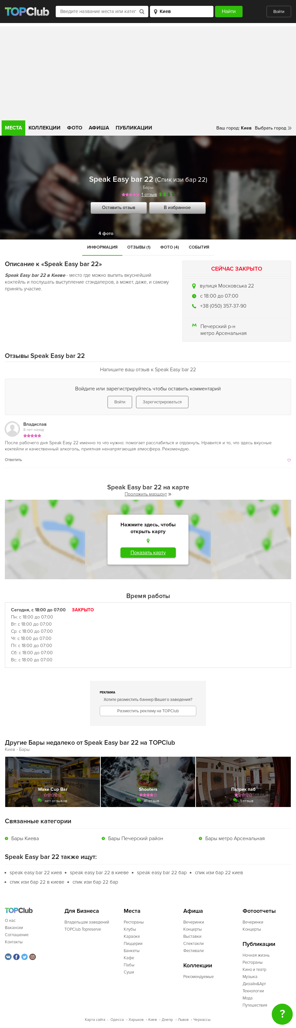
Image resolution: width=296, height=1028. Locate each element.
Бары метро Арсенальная (235, 838)
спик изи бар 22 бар (95, 882)
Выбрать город (270, 128)
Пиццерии (133, 943)
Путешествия (255, 1005)
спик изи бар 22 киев (219, 872)
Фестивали (193, 950)
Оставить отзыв (118, 207)
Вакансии (14, 927)
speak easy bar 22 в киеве (99, 872)
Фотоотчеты (259, 911)
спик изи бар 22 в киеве (37, 882)
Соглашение (16, 934)
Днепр (167, 1019)
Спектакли (193, 943)
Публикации (134, 128)
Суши (129, 972)
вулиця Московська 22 (227, 286)
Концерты (192, 929)
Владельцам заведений (86, 922)
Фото (74, 128)
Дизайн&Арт (254, 983)
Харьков (136, 1019)
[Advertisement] (148, 71)
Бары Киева (25, 838)
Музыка (250, 976)
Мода (248, 998)
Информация (102, 247)
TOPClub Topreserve (82, 929)
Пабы (129, 965)
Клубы (130, 929)
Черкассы (202, 1019)
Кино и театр (254, 969)
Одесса (117, 1019)
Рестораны (134, 922)
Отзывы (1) (139, 247)
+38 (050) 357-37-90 (223, 306)
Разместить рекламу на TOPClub (148, 711)
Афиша (99, 128)
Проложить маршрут (148, 494)
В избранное (177, 207)
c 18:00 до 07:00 (219, 296)
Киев (152, 1019)
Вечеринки (193, 922)
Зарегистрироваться (162, 402)
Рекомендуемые (198, 976)
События (199, 247)
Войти (278, 11)
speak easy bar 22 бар (162, 872)
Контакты (14, 942)
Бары (148, 187)
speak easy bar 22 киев (36, 872)
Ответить (13, 460)
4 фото (105, 233)
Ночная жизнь (256, 955)
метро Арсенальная (223, 333)
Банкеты (132, 950)
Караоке (132, 936)
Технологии (253, 991)
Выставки (192, 936)
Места (13, 128)
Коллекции (44, 128)
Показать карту (148, 552)
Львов (183, 1019)
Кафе (129, 958)
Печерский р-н (217, 326)
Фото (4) (169, 247)
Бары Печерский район (135, 838)
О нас (10, 920)
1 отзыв (149, 194)
